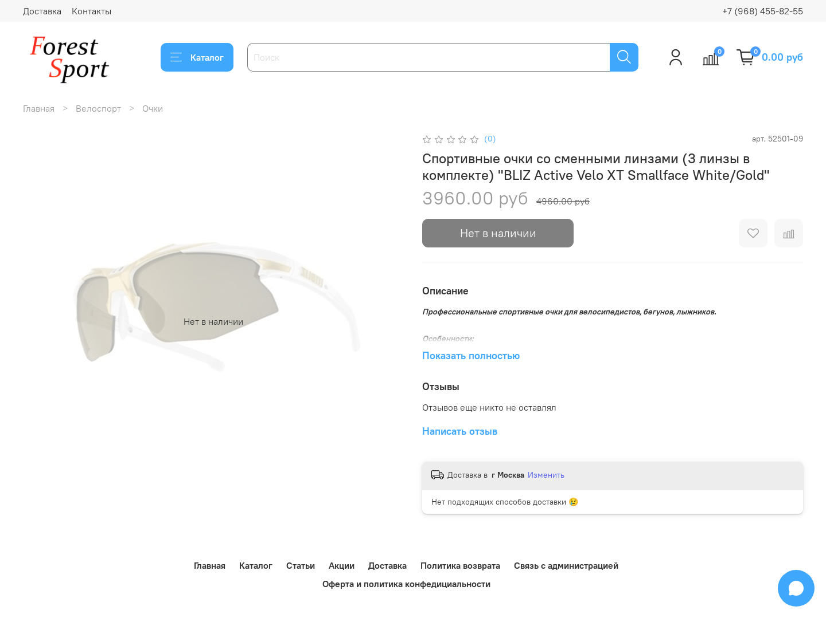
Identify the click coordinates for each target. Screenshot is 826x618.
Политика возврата (460, 565)
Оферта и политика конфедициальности (406, 583)
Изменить (546, 475)
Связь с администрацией (566, 565)
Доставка (42, 11)
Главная (38, 108)
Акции (341, 565)
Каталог (197, 57)
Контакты (91, 11)
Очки (152, 108)
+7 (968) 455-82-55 (762, 11)
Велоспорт (98, 108)
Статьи (300, 565)
